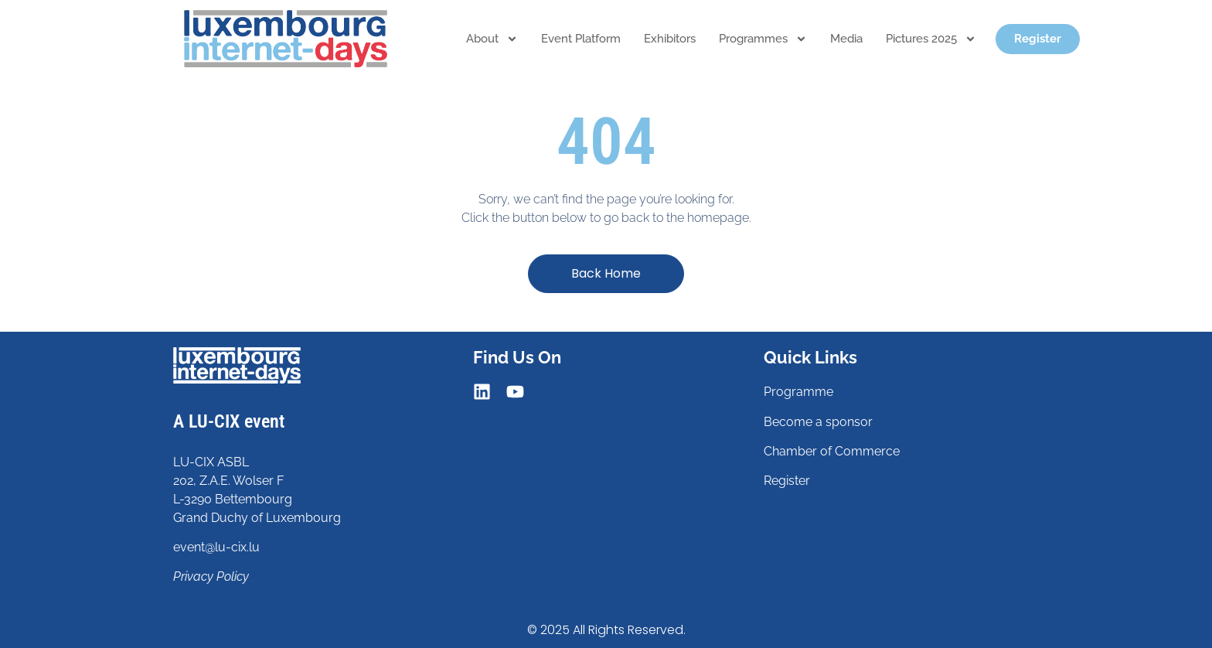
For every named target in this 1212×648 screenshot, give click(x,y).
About (492, 39)
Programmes (763, 39)
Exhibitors (670, 39)
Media (846, 39)
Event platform (581, 39)
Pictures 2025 (931, 39)
